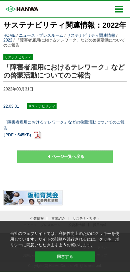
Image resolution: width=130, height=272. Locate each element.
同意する (65, 256)
